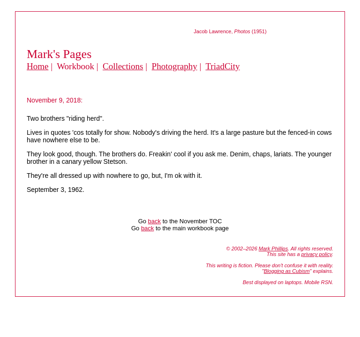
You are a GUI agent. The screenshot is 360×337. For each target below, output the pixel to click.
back (154, 221)
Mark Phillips (273, 248)
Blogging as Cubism (287, 271)
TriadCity (222, 66)
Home (37, 66)
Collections (123, 66)
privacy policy (316, 254)
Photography (174, 66)
